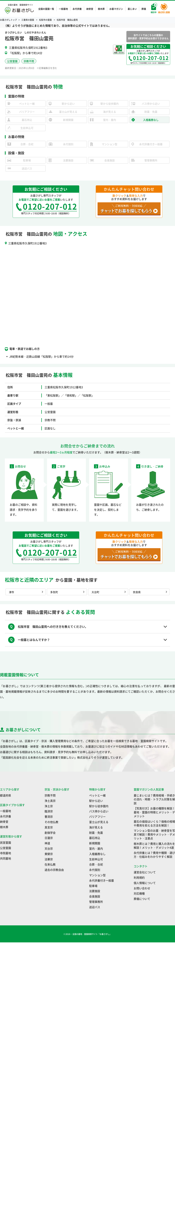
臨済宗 (49, 811)
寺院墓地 (5, 853)
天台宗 (49, 848)
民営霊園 (5, 842)
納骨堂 (89, 8)
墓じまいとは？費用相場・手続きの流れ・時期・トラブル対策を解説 (154, 799)
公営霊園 (5, 848)
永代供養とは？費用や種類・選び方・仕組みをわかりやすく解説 (154, 855)
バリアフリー (97, 817)
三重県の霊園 (28, 19)
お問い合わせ (142, 888)
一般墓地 (63, 8)
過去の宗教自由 (54, 870)
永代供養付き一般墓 (101, 880)
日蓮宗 (49, 838)
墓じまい (132, 8)
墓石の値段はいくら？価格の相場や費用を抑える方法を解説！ (154, 823)
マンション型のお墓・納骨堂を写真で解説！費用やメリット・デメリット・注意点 (154, 834)
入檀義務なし (97, 854)
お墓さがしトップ (8, 19)
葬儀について (142, 899)
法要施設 (94, 891)
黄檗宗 (49, 854)
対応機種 (139, 893)
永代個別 (94, 870)
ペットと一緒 (97, 795)
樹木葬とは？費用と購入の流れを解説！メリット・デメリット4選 (154, 846)
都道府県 (5, 795)
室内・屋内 (96, 848)
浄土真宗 (50, 801)
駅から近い (96, 801)
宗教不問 (50, 795)
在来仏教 (50, 864)
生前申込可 (96, 859)
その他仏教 (51, 822)
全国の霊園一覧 (46, 8)
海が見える (96, 827)
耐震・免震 (96, 833)
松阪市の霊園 (45, 19)
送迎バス (94, 907)
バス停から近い (98, 811)
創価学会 (50, 833)
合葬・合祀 (96, 864)
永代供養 (77, 8)
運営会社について (145, 872)
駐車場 (93, 886)
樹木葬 (101, 8)
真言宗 (49, 827)
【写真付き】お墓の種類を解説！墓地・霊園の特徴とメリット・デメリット (154, 812)
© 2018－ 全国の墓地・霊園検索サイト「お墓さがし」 (87, 934)
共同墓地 (5, 858)
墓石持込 (94, 838)
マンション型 (97, 875)
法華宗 (49, 859)
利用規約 (139, 877)
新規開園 (94, 843)
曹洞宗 (49, 817)
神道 (47, 843)
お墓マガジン (116, 8)
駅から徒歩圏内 (98, 806)
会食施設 (94, 896)
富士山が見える (98, 822)
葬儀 (143, 8)
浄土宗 (49, 806)
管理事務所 (96, 902)
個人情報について (145, 883)
